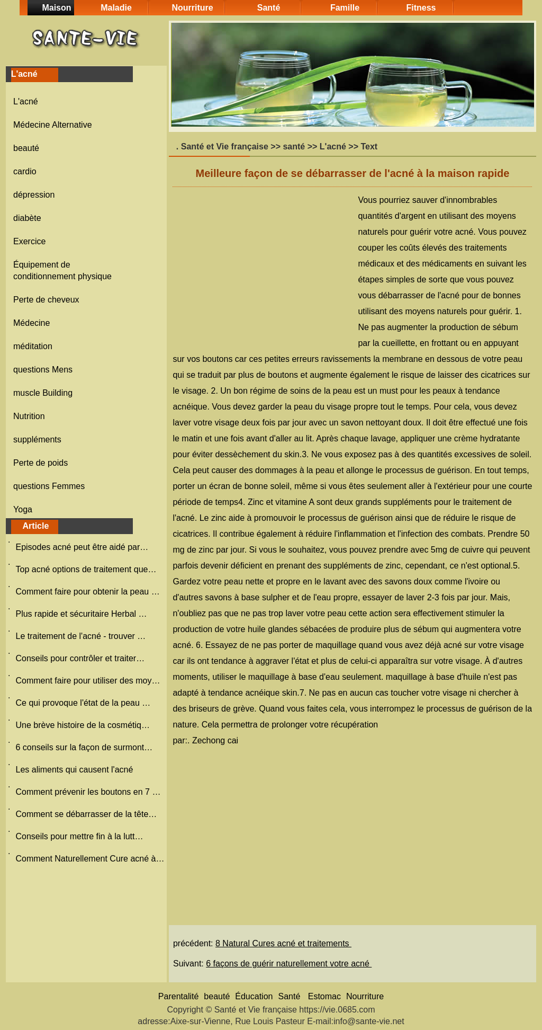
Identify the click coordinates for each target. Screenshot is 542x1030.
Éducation (254, 996)
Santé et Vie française (224, 146)
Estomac (324, 996)
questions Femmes (49, 486)
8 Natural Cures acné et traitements (283, 943)
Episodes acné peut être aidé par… (81, 547)
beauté (26, 148)
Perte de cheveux (46, 299)
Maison (56, 7)
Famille (344, 7)
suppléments (37, 439)
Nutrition (29, 416)
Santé (269, 7)
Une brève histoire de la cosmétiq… (82, 725)
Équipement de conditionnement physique (62, 270)
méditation (32, 346)
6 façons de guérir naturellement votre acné (289, 963)
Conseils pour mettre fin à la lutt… (79, 836)
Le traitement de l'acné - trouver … (80, 636)
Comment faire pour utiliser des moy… (87, 680)
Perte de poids (40, 462)
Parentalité (178, 996)
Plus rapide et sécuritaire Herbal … (81, 613)
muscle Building (43, 392)
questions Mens (43, 369)
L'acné (25, 101)
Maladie (116, 7)
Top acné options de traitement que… (85, 569)
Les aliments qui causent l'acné (75, 769)
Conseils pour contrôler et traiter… (79, 658)
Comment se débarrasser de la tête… (86, 814)
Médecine (31, 322)
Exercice (29, 241)
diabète (27, 218)
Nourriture (192, 7)
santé (294, 146)
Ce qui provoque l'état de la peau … (82, 702)
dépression (34, 194)
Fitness (421, 7)
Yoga (22, 509)
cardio (25, 171)
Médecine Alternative (52, 124)
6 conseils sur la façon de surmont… (83, 747)
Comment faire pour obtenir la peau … (87, 591)
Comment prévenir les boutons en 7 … (87, 791)
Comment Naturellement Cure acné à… (89, 858)
